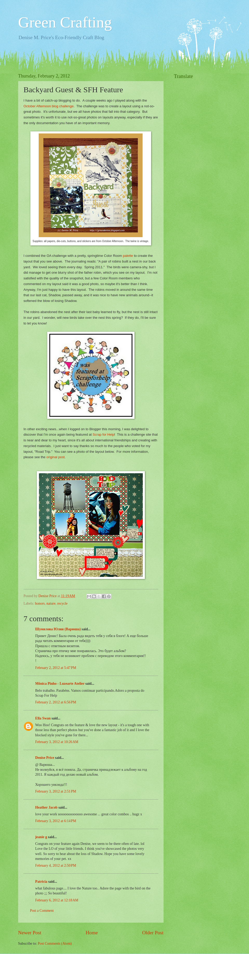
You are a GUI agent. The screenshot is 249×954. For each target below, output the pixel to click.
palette (128, 256)
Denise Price (44, 758)
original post (55, 457)
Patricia (41, 882)
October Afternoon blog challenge (49, 106)
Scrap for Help (103, 434)
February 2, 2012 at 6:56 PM (55, 702)
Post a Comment (42, 911)
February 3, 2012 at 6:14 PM (55, 821)
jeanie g (41, 837)
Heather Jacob (46, 807)
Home (92, 932)
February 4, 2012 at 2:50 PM (55, 865)
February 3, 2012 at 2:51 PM (55, 791)
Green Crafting (65, 22)
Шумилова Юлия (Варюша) (58, 629)
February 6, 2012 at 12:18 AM (56, 900)
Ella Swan (43, 718)
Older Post (152, 932)
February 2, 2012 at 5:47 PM (55, 668)
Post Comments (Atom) (55, 943)
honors (40, 603)
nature (50, 603)
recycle (62, 603)
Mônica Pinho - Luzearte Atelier (60, 684)
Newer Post (30, 932)
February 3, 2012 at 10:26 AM (56, 742)
